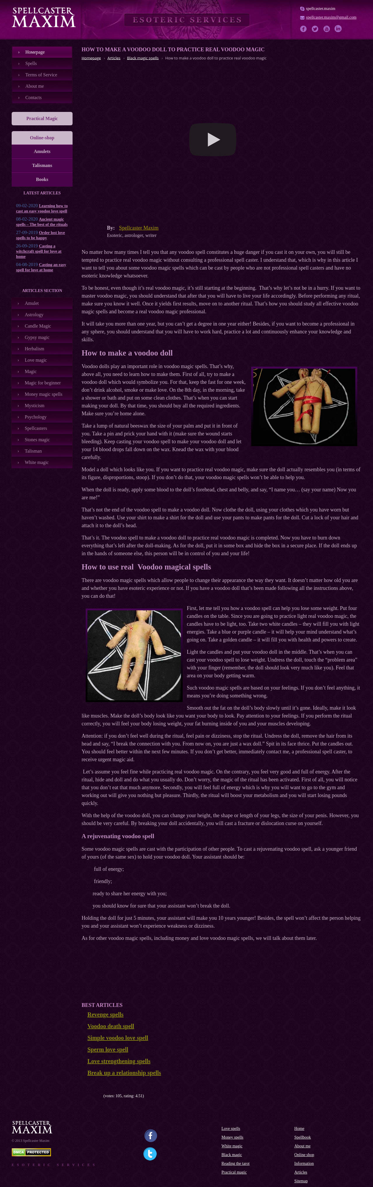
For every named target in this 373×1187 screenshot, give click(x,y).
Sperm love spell (107, 1049)
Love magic (36, 360)
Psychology (36, 416)
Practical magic (234, 1172)
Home (299, 1128)
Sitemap (301, 1181)
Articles (300, 1172)
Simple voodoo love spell (117, 1038)
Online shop (304, 1155)
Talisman (33, 451)
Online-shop (42, 137)
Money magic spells (43, 394)
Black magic (231, 1155)
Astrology (34, 314)
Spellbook (302, 1137)
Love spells (230, 1128)
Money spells (232, 1137)
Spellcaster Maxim (139, 228)
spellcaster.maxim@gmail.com (331, 17)
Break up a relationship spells (124, 1073)
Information (304, 1163)
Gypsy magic (37, 337)
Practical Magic (42, 118)
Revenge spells (105, 1014)
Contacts (33, 97)
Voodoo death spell (110, 1026)
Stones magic (37, 439)
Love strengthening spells (118, 1061)
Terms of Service (41, 74)
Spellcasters (36, 428)
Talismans (42, 165)
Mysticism (35, 405)
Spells (31, 63)
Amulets (42, 151)
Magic (31, 371)
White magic (37, 462)
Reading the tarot (235, 1163)
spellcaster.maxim (320, 8)
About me (34, 86)
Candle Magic (38, 325)
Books (42, 179)
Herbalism (34, 348)
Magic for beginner (43, 382)
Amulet (32, 303)
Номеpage (35, 52)
